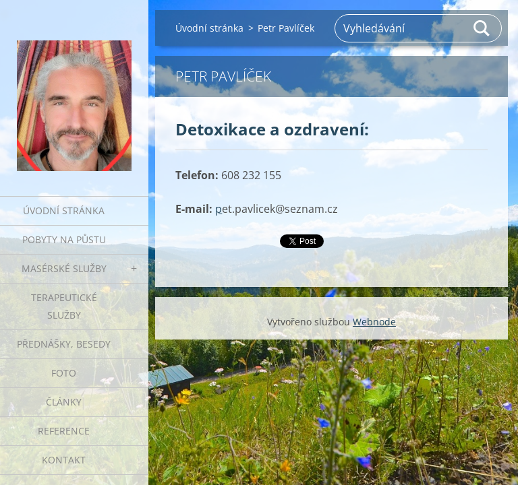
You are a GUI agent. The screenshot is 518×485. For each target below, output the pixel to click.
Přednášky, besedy (64, 343)
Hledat (482, 28)
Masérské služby (64, 268)
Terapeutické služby (64, 306)
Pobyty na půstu (64, 239)
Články (64, 401)
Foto (63, 372)
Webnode (374, 321)
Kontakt (64, 459)
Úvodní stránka (64, 210)
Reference (64, 430)
